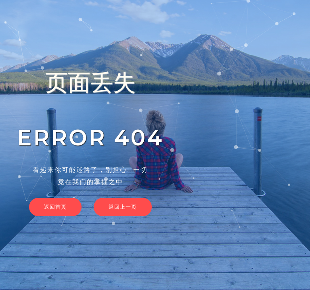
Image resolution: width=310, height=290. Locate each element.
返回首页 (55, 206)
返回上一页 (123, 206)
